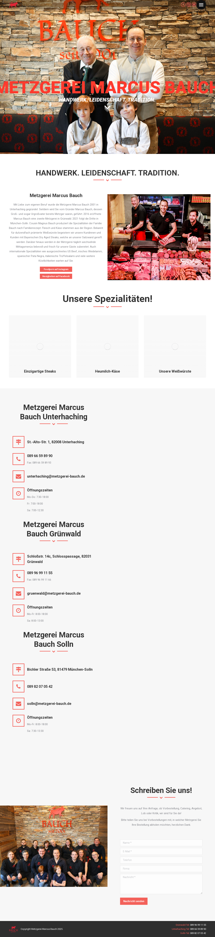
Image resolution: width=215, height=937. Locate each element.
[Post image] (40, 346)
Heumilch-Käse (107, 371)
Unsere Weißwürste (175, 371)
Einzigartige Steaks (40, 371)
